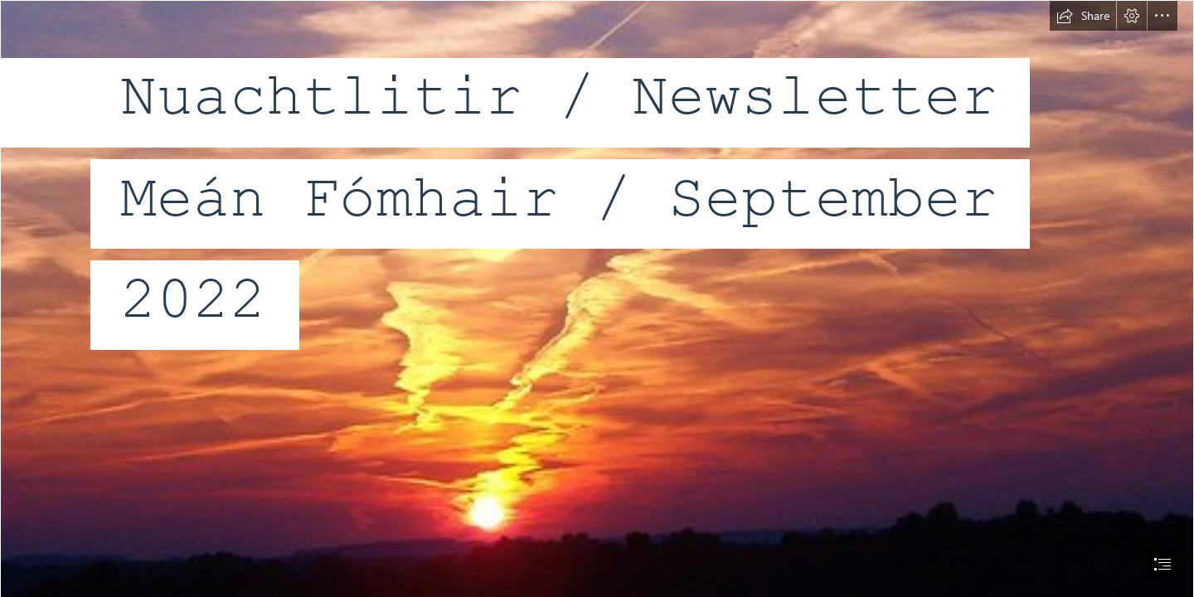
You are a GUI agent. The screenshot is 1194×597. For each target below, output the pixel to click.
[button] (1083, 16)
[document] (597, 298)
